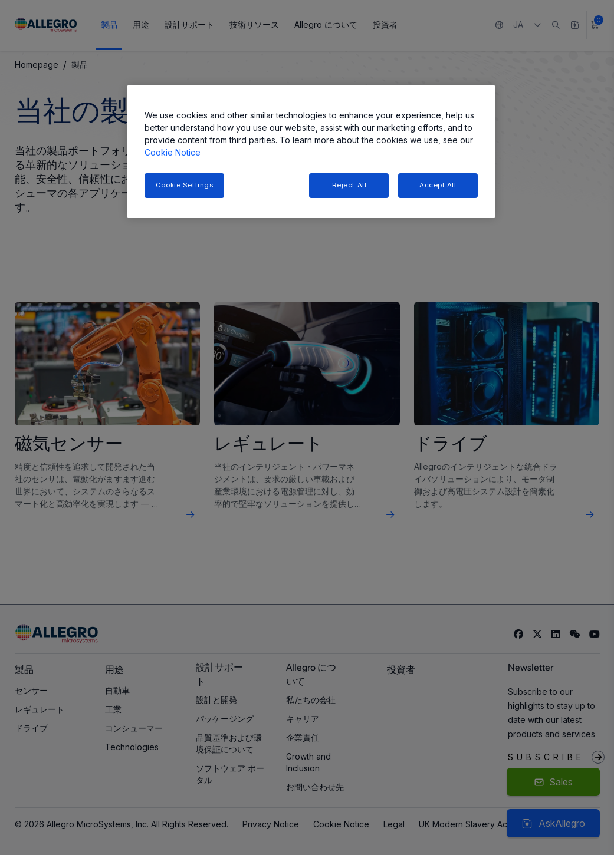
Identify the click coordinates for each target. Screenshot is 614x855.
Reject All (349, 185)
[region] (311, 151)
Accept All (438, 185)
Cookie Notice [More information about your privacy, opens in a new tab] (173, 152)
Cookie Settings (185, 185)
